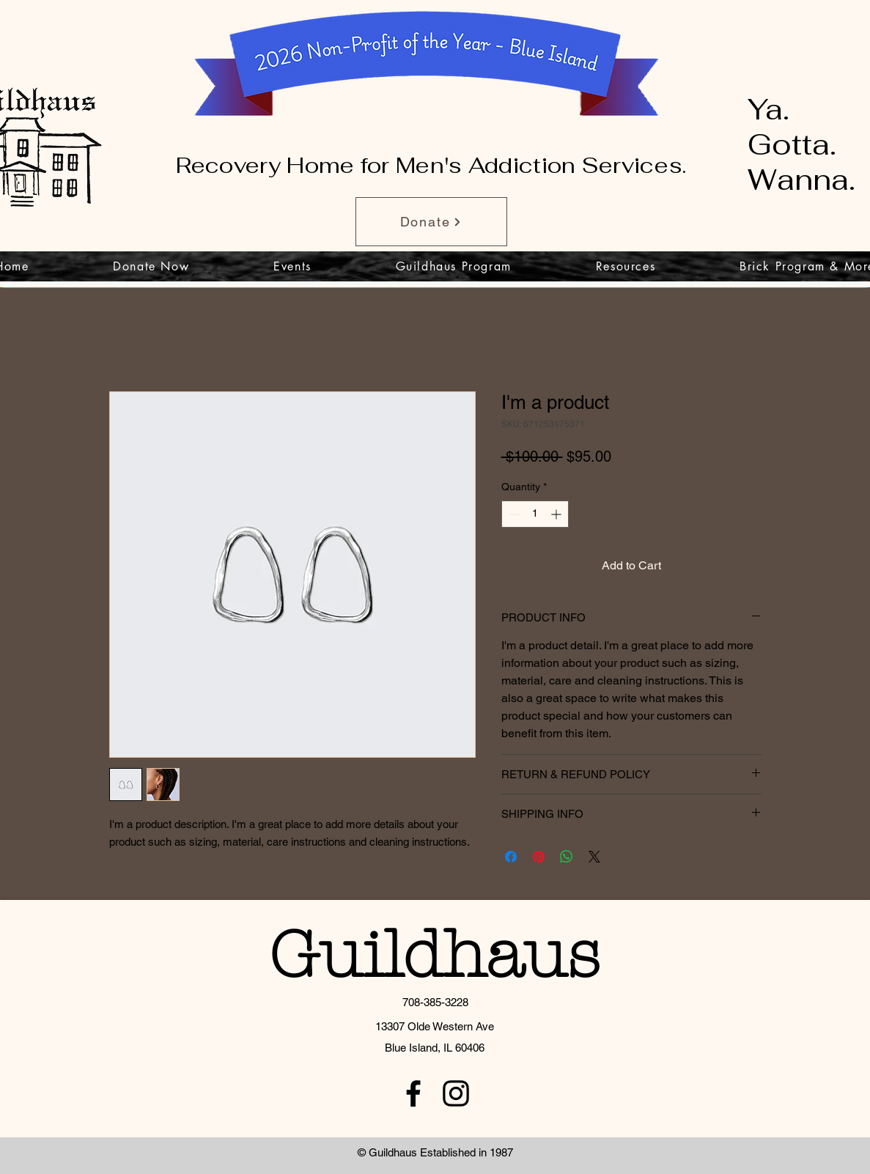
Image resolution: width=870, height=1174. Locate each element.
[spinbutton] (535, 514)
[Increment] (557, 514)
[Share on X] (594, 856)
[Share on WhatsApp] (566, 856)
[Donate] (431, 221)
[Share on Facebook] (511, 856)
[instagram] (455, 1093)
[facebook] (413, 1093)
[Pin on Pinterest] (539, 856)
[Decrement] (513, 514)
